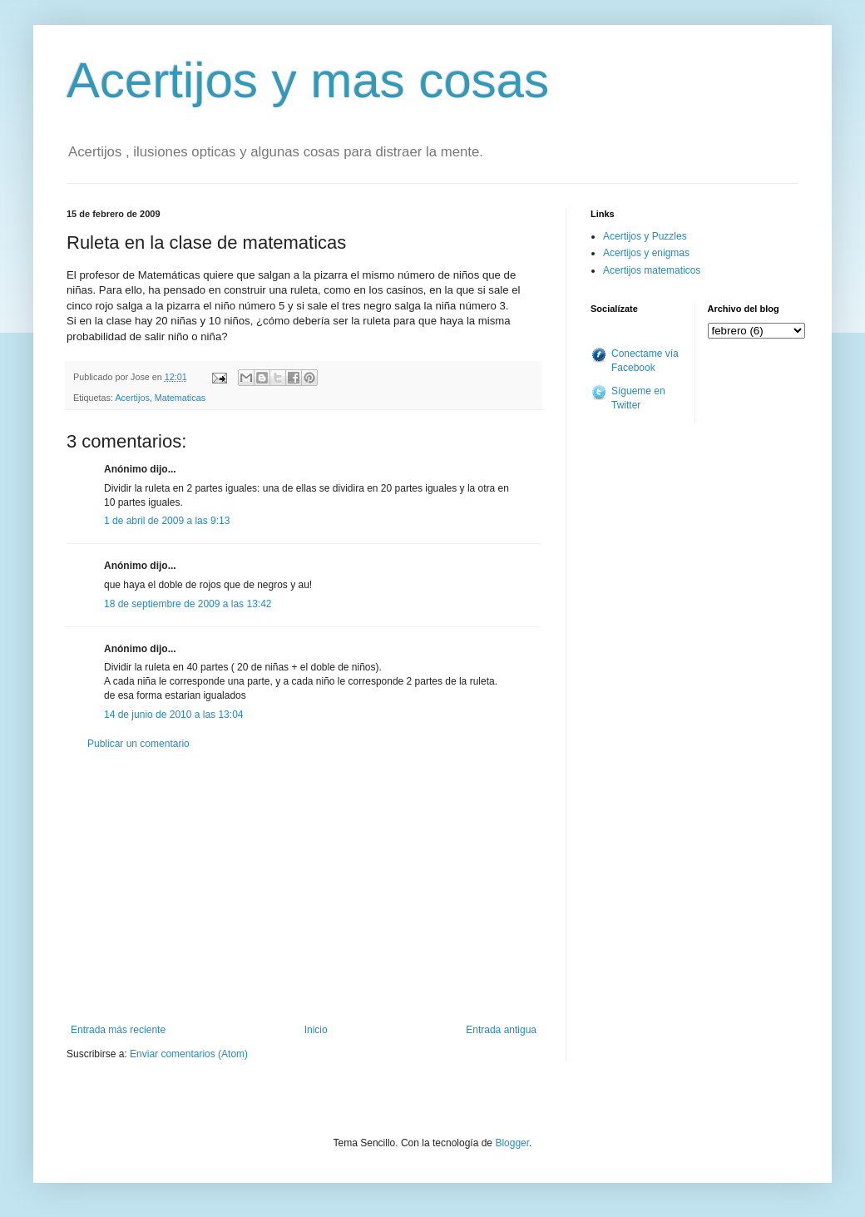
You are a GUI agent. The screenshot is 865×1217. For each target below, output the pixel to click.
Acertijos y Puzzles (645, 236)
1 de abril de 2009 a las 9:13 (167, 521)
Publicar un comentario (138, 743)
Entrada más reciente (118, 1030)
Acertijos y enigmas (646, 253)
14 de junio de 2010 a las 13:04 (173, 714)
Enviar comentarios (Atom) (189, 1054)
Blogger (512, 1143)
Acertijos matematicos (651, 270)
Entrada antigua (501, 1030)
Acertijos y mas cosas (308, 80)
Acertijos (132, 398)
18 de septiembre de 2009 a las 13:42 (187, 604)
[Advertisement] (303, 886)
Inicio (316, 1030)
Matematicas (180, 398)
